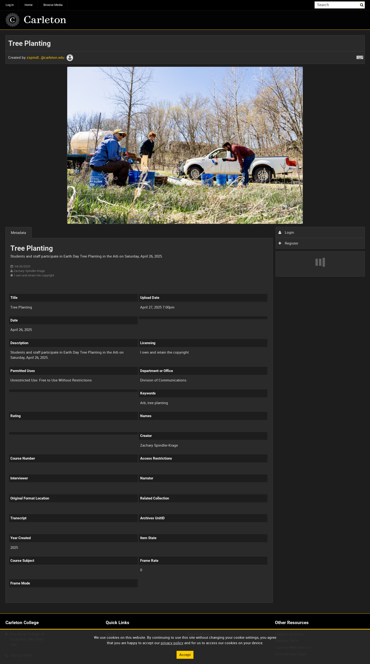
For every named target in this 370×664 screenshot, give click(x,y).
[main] (185, 321)
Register (288, 243)
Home (29, 5)
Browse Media (53, 5)
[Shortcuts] (360, 56)
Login (286, 232)
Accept (185, 654)
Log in (10, 5)
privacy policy (172, 642)
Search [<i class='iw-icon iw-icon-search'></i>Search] (362, 4)
